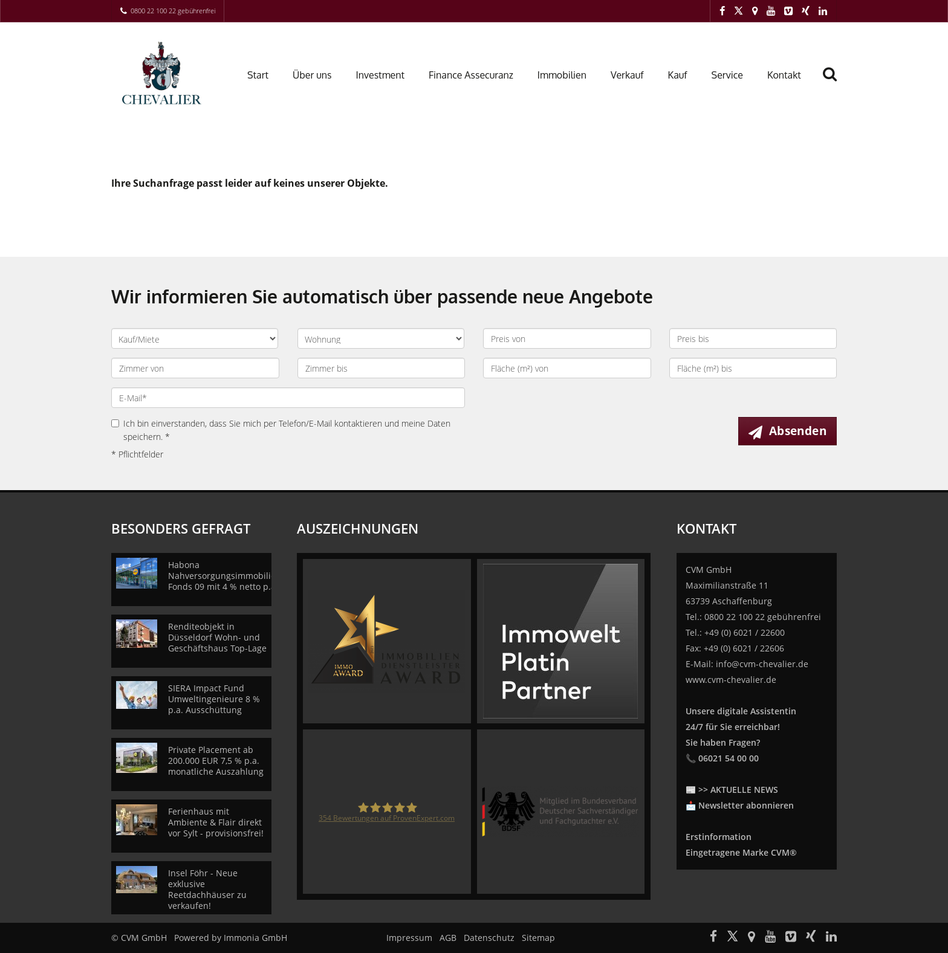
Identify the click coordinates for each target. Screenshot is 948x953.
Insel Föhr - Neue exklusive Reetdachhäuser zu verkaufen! (207, 889)
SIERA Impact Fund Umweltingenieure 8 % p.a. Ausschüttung (214, 699)
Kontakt (784, 75)
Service (727, 75)
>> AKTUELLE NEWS (738, 789)
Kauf (677, 75)
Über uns (312, 75)
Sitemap (538, 937)
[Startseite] (164, 73)
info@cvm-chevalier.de (762, 664)
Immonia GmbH (255, 937)
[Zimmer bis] (381, 368)
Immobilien (561, 75)
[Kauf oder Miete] (194, 338)
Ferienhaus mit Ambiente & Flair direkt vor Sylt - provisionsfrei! (216, 822)
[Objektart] (380, 338)
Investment (380, 75)
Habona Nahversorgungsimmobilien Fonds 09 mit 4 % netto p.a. (224, 575)
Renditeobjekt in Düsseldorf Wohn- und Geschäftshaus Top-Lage (217, 637)
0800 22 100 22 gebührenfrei (173, 10)
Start (257, 75)
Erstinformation (719, 836)
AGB (448, 937)
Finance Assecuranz (471, 75)
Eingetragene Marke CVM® (741, 852)
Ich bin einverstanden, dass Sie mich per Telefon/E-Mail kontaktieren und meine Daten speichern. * (280, 430)
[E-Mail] (288, 397)
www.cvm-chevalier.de (731, 679)
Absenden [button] (797, 431)
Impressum (409, 937)
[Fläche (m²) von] (567, 368)
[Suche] (835, 83)
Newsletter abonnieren (746, 805)
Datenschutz (489, 937)
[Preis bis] (753, 338)
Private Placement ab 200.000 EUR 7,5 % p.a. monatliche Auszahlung (216, 760)
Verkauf (627, 75)
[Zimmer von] (195, 368)
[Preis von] (567, 338)
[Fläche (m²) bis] (753, 368)
